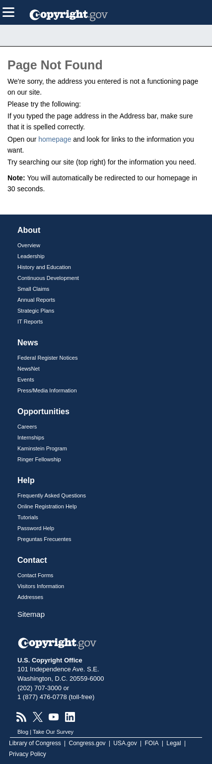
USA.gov (125, 743)
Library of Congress (35, 743)
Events (25, 379)
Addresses (30, 597)
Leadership (31, 256)
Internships (30, 437)
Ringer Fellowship (39, 459)
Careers (27, 427)
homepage (54, 139)
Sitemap (31, 614)
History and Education (44, 267)
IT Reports (30, 322)
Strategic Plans (35, 311)
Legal (173, 743)
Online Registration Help (47, 506)
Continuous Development (48, 278)
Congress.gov (87, 743)
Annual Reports (36, 300)
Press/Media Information (47, 390)
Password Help (35, 528)
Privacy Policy (27, 754)
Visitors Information (40, 586)
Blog (22, 732)
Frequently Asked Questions (51, 495)
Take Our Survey (53, 732)
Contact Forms (35, 575)
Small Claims (33, 289)
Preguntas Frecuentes (44, 539)
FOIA (152, 743)
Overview (28, 245)
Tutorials (27, 517)
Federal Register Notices (47, 358)
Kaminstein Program (42, 448)
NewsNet (28, 369)
